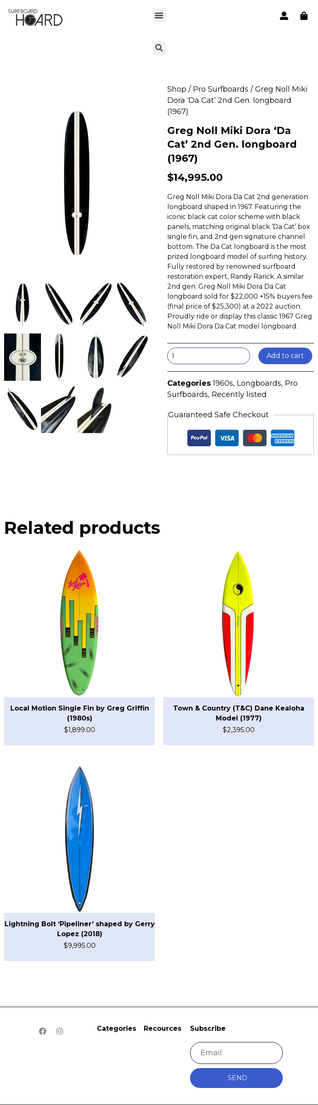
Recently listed (239, 394)
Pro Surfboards (220, 89)
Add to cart (285, 356)
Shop (176, 89)
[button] (159, 15)
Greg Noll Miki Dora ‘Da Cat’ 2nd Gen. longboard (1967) (232, 144)
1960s (223, 383)
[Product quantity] (208, 356)
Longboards (259, 383)
